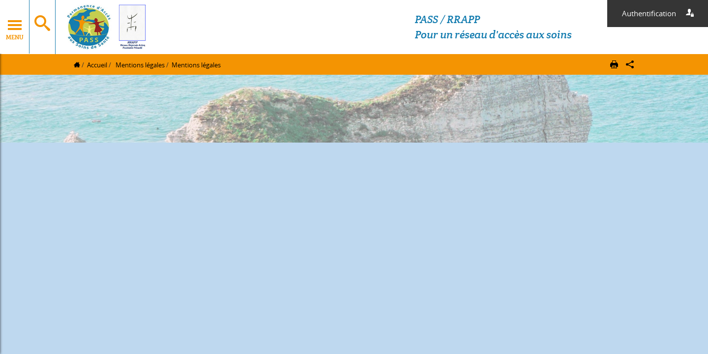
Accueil (97, 64)
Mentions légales (139, 64)
